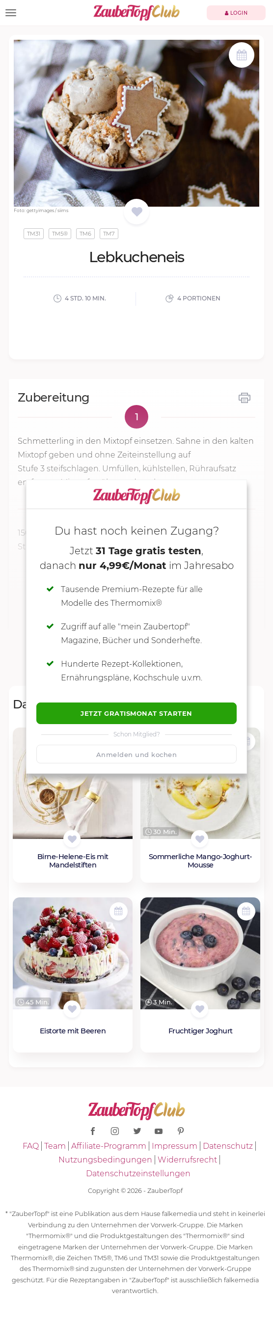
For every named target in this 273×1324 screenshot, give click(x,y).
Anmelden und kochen (136, 754)
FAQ (31, 1146)
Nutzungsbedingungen (105, 1159)
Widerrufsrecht (187, 1159)
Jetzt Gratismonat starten (136, 713)
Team (55, 1146)
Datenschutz (228, 1146)
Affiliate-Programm (108, 1146)
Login (236, 13)
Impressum (174, 1146)
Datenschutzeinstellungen (138, 1173)
